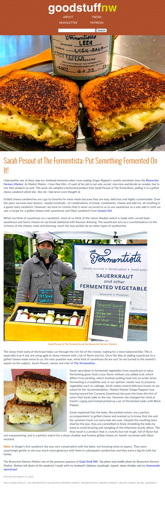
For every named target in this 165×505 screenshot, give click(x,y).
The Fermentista (84, 363)
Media (96, 17)
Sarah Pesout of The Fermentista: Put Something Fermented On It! (80, 165)
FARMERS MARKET (107, 483)
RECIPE (140, 483)
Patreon (96, 22)
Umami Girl (104, 210)
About (68, 17)
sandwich (151, 483)
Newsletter (68, 22)
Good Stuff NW (88, 461)
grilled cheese (127, 483)
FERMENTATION (89, 483)
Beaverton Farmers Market (63, 483)
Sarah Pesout (18, 483)
